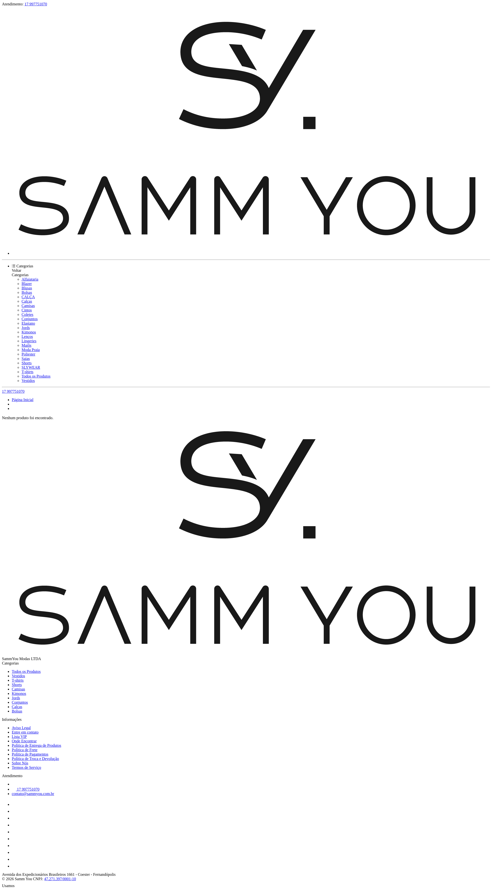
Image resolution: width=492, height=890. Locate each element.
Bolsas (27, 292)
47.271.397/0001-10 (60, 879)
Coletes (27, 314)
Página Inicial (22, 400)
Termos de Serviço (26, 767)
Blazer (27, 284)
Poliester (28, 354)
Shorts (27, 363)
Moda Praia (31, 350)
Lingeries (29, 341)
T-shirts (27, 372)
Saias (26, 358)
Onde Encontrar (24, 741)
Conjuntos (30, 319)
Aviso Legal (21, 728)
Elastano (28, 323)
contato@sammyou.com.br (33, 794)
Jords (26, 328)
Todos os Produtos (36, 376)
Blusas (27, 288)
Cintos (27, 310)
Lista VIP (19, 737)
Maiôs (26, 345)
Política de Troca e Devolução (35, 759)
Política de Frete (24, 750)
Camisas (28, 306)
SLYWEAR (31, 367)
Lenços (27, 336)
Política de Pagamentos (30, 754)
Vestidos (28, 381)
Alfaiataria (30, 279)
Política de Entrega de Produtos (36, 745)
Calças (27, 301)
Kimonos (29, 332)
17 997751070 (36, 4)
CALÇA (28, 297)
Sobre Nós (20, 763)
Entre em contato (25, 732)
